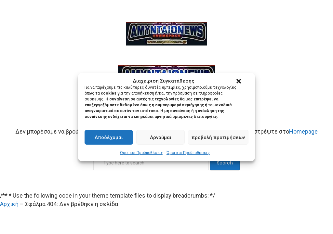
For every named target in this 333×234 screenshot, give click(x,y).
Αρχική (9, 204)
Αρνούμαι (160, 137)
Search (225, 163)
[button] (238, 81)
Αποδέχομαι (109, 137)
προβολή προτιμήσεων (218, 137)
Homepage (303, 131)
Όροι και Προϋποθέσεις (141, 152)
